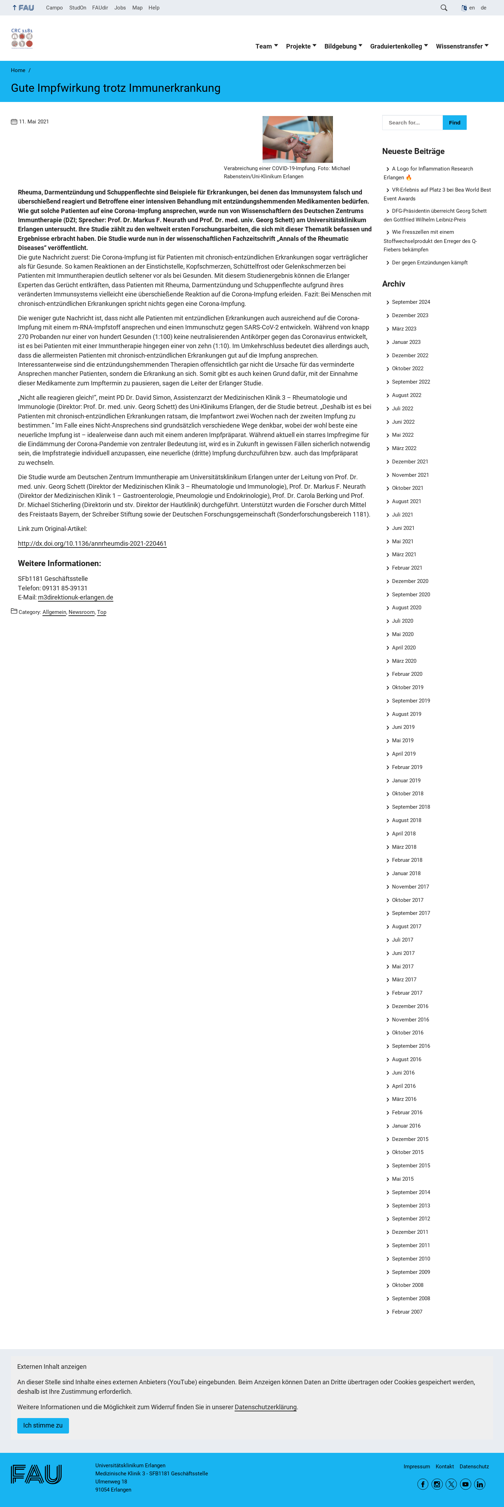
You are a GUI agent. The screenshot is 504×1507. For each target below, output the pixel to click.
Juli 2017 (402, 940)
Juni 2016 (403, 1073)
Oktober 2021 (407, 488)
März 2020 (404, 661)
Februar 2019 (407, 767)
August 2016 (406, 1059)
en (472, 8)
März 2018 (404, 847)
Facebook (423, 1484)
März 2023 (404, 329)
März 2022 (404, 448)
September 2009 (411, 1272)
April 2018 (404, 834)
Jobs (120, 8)
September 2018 (411, 807)
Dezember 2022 (410, 355)
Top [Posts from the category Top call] (101, 612)
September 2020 (411, 594)
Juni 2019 (403, 727)
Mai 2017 (403, 966)
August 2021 (406, 501)
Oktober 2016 (407, 1033)
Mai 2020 (403, 634)
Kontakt (445, 1466)
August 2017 (406, 926)
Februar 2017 (407, 993)
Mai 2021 (403, 541)
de (483, 8)
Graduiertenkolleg (396, 46)
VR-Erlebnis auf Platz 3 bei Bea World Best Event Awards (437, 194)
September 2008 (411, 1298)
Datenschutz (474, 1466)
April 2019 (404, 754)
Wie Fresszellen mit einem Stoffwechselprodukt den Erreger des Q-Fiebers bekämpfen (430, 240)
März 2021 (404, 554)
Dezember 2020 (410, 581)
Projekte (298, 46)
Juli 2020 (402, 621)
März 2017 (404, 979)
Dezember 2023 (410, 315)
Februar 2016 (407, 1112)
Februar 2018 (407, 860)
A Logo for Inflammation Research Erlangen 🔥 (428, 173)
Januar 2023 (406, 342)
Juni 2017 (403, 953)
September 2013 (411, 1206)
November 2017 (410, 887)
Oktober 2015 (407, 1152)
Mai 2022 (403, 435)
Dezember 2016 (410, 1006)
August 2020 (406, 607)
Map (137, 8)
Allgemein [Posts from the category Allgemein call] (54, 612)
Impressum (417, 1466)
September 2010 (411, 1259)
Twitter (451, 1484)
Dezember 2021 (410, 461)
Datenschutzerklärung (266, 1407)
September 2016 (411, 1046)
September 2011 (411, 1245)
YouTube (465, 1484)
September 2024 (411, 302)
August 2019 (406, 714)
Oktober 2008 (407, 1285)
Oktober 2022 (407, 368)
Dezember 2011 (410, 1232)
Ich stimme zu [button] (43, 1425)
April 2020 (404, 648)
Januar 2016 (406, 1126)
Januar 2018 (406, 873)
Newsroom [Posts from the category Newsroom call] (82, 612)
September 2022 (411, 382)
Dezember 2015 (410, 1139)
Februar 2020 (407, 674)
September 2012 (411, 1219)
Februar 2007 (407, 1312)
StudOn (77, 8)
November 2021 (410, 475)
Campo (54, 8)
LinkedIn (479, 1484)
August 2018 (406, 820)
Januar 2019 (406, 780)
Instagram (437, 1484)
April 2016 (404, 1086)
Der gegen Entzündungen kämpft (430, 262)
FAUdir (100, 8)
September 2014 (411, 1192)
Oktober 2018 (407, 793)
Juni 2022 (403, 422)
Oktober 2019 (407, 687)
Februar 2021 (407, 568)
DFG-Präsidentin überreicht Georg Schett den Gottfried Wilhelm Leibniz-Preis (435, 215)
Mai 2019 (403, 740)
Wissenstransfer (459, 46)
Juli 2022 (402, 408)
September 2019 (411, 701)
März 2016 (404, 1099)
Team (264, 46)
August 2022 (406, 395)
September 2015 (411, 1165)
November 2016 (410, 1020)
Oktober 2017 (407, 900)
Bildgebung (341, 46)
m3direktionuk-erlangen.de (75, 597)
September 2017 (411, 913)
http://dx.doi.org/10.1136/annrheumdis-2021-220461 (92, 543)
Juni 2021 (403, 528)
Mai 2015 (403, 1179)
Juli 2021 (402, 515)
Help (154, 8)
